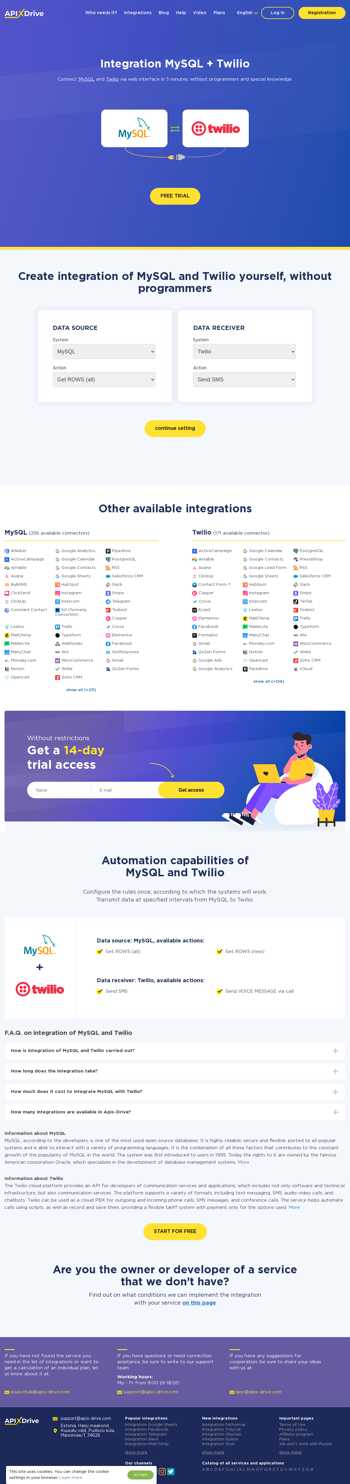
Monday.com (23, 660)
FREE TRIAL (175, 196)
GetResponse (125, 652)
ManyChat (21, 652)
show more (136, 1452)
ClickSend (20, 593)
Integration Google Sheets (151, 1425)
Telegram (121, 601)
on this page (199, 1303)
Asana (17, 576)
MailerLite (20, 643)
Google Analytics (78, 551)
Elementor (122, 635)
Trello (66, 627)
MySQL (86, 79)
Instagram (71, 593)
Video (199, 13)
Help (181, 13)
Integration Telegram (146, 1434)
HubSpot (70, 584)
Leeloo (17, 627)
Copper (119, 618)
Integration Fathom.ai (223, 1425)
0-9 (309, 1469)
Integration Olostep (221, 1434)
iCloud (306, 669)
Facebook (122, 643)
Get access (191, 790)
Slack (117, 584)
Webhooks (72, 643)
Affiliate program (296, 1434)
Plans (219, 13)
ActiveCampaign (27, 559)
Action (59, 368)
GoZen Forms (125, 669)
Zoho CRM (71, 677)
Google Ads (210, 660)
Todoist (119, 610)
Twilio (112, 79)
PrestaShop (311, 559)
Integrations (138, 13)
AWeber (19, 551)
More (243, 1162)
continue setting (175, 428)
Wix (65, 652)
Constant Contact (29, 610)
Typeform (71, 635)
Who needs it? (101, 13)
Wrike (67, 669)
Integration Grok (218, 1444)
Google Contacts (78, 568)
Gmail (117, 660)
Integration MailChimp (147, 1444)
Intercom (70, 601)
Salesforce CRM (127, 576)
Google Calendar (78, 559)
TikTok (306, 601)
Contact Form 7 (214, 584)
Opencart (20, 677)
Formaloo (208, 635)
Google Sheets (76, 576)
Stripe (118, 593)
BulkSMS (19, 584)
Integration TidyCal (221, 1429)
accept (140, 1474)
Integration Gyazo (220, 1439)
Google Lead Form (267, 568)
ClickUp (18, 601)
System (60, 340)
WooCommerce (77, 660)
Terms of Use (292, 1425)
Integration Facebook (146, 1429)
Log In (278, 13)
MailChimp (21, 635)
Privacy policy (293, 1429)
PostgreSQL (124, 559)
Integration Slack (141, 1439)
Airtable (19, 568)
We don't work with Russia (305, 1444)
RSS (116, 568)
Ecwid (204, 610)
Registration (322, 13)
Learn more (70, 1477)
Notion (17, 669)
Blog (164, 13)
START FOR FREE (175, 1231)
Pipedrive (121, 551)
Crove (118, 627)
